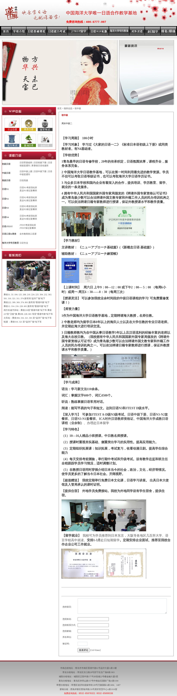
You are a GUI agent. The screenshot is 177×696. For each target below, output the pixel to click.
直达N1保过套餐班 (28, 190)
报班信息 (68, 108)
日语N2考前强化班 (28, 197)
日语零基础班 (26, 162)
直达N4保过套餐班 (28, 219)
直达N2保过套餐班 (28, 200)
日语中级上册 (26, 171)
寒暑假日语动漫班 (40, 165)
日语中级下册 (40, 171)
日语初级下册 (40, 162)
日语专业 (24, 243)
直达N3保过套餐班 (28, 209)
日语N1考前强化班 (28, 187)
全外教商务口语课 (28, 234)
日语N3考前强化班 (28, 206)
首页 (59, 108)
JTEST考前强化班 (28, 225)
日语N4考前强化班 (28, 216)
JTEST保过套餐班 (28, 228)
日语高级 (24, 180)
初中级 (78, 108)
